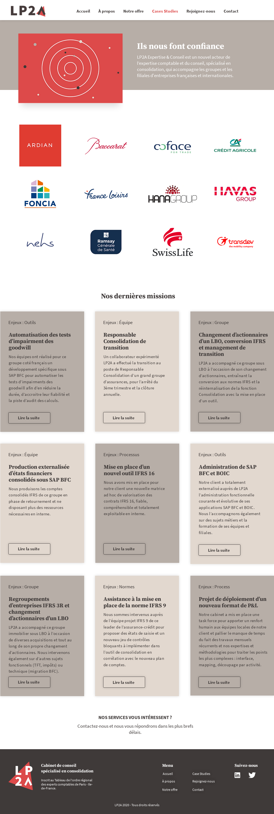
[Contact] (198, 789)
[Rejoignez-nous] (203, 781)
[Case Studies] (201, 774)
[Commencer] (28, 11)
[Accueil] (167, 774)
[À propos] (168, 781)
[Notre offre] (170, 789)
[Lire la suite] (29, 417)
